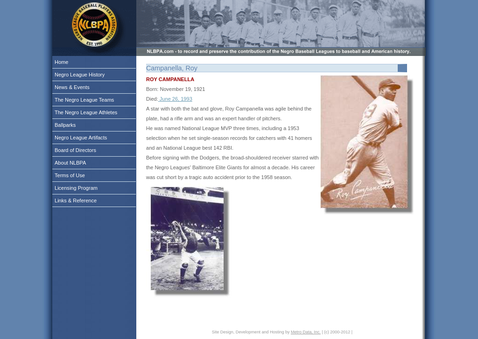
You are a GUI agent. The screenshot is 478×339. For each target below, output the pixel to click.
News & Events (72, 87)
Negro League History (80, 74)
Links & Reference (76, 200)
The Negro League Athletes (86, 112)
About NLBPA (70, 163)
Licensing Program (76, 188)
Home (61, 62)
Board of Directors (75, 150)
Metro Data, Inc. (306, 332)
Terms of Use (70, 175)
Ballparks (65, 125)
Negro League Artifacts (81, 137)
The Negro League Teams (84, 100)
